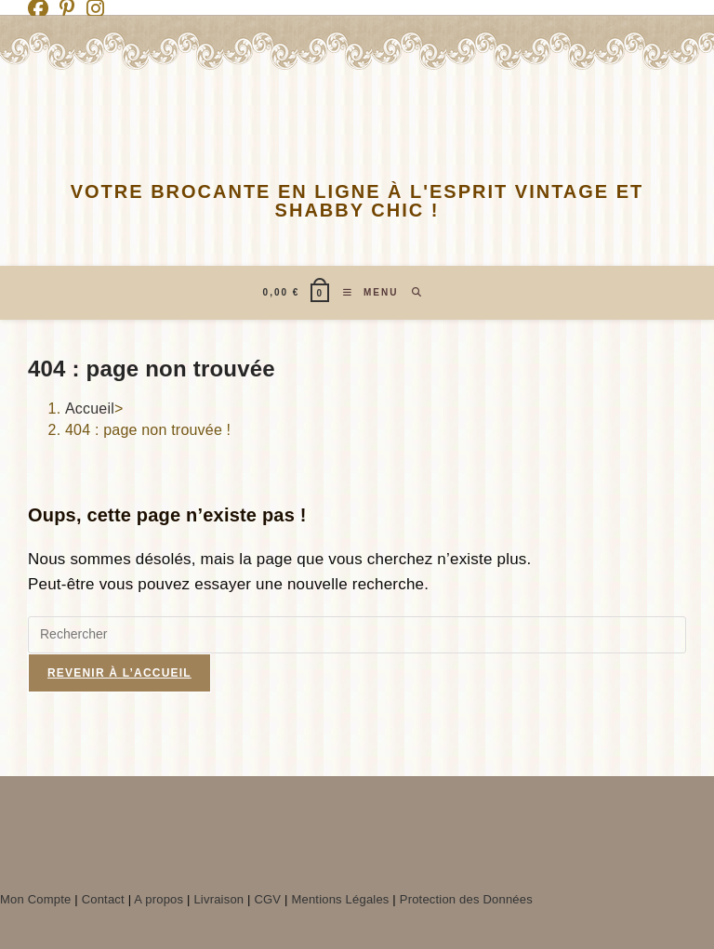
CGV (267, 899)
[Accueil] (89, 408)
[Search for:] (410, 293)
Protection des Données (466, 899)
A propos (158, 899)
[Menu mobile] (363, 293)
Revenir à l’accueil (119, 672)
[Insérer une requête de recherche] (357, 634)
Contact (103, 899)
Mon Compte (35, 899)
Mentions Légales (340, 899)
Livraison (218, 899)
